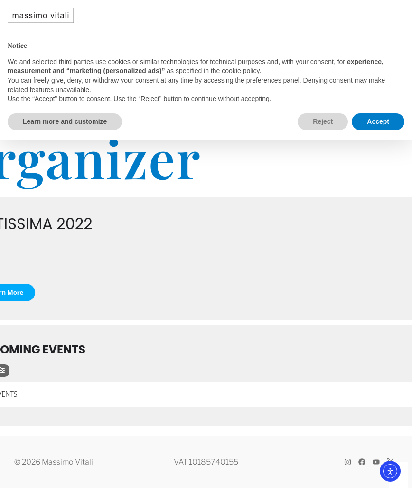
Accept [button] (378, 121)
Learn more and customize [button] (65, 121)
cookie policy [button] (240, 70)
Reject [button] (323, 121)
